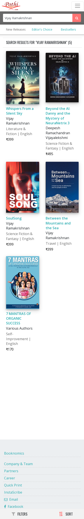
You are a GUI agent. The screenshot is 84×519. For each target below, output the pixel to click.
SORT (66, 514)
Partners (11, 471)
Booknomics (14, 453)
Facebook (13, 506)
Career (9, 478)
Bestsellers (68, 29)
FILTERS (19, 514)
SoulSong (14, 218)
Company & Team (18, 463)
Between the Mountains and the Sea (58, 223)
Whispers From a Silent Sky (20, 111)
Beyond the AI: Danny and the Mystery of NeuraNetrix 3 (58, 115)
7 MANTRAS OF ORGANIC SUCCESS (18, 318)
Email (11, 499)
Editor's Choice (42, 29)
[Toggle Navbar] (78, 6)
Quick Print (13, 485)
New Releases (16, 29)
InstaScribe (13, 492)
